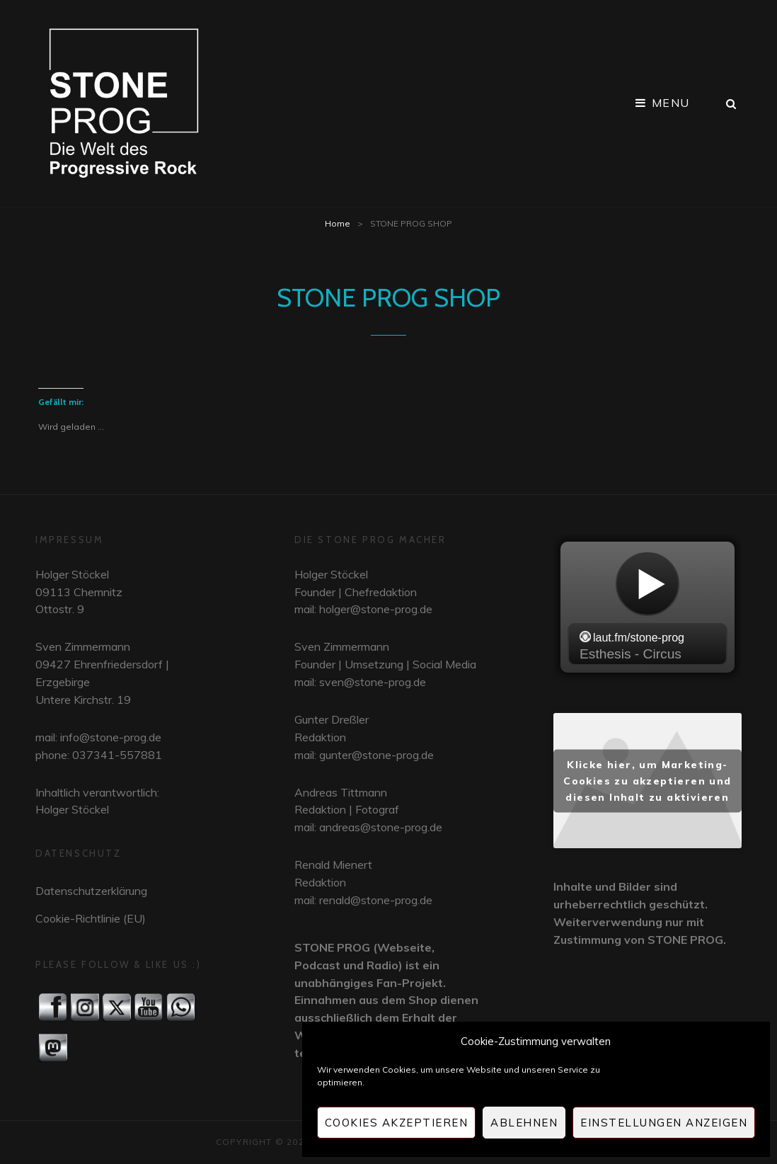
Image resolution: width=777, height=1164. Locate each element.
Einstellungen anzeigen (663, 1122)
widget (647, 609)
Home (337, 223)
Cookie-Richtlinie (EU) (90, 918)
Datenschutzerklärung (91, 891)
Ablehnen (524, 1122)
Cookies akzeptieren (396, 1122)
